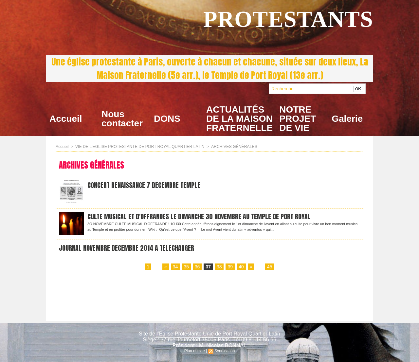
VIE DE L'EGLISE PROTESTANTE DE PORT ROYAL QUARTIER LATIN (138, 146)
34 (175, 267)
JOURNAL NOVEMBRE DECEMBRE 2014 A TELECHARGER (127, 248)
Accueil (65, 119)
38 (219, 267)
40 (241, 267)
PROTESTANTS (288, 19)
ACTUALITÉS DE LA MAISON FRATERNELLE (239, 118)
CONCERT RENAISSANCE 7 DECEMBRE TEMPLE (144, 185)
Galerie (347, 119)
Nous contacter (122, 118)
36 (197, 267)
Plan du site (194, 351)
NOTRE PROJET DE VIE (297, 118)
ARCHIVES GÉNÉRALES (230, 146)
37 (208, 267)
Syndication (224, 351)
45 (269, 267)
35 (186, 267)
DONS (167, 119)
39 (230, 267)
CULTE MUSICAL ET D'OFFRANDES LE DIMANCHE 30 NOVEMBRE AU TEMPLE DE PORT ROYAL (199, 217)
